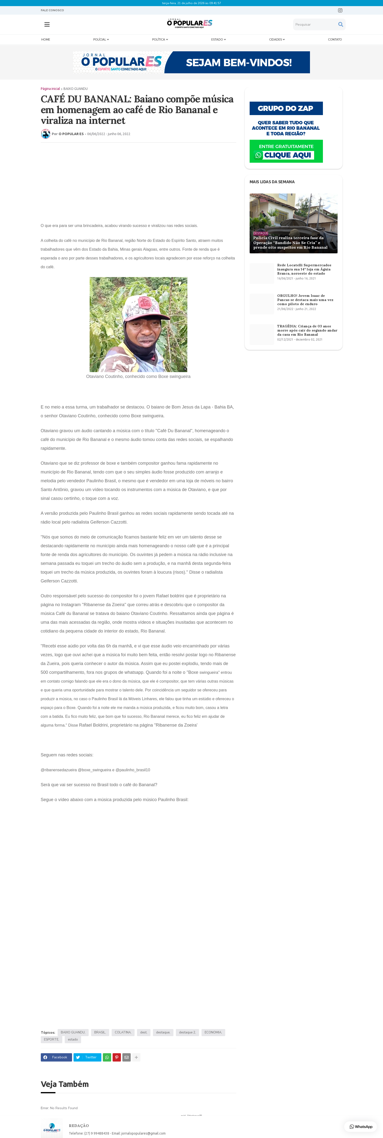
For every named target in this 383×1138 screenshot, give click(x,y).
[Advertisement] (138, 182)
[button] (47, 24)
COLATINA (123, 1032)
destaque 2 (187, 1032)
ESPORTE (51, 1039)
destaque (163, 1032)
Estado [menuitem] (217, 40)
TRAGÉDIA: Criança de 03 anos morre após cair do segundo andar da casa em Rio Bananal (307, 330)
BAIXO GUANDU (76, 88)
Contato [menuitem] (335, 40)
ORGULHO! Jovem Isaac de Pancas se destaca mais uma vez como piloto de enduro (305, 300)
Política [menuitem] (158, 40)
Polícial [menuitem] (99, 40)
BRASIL (99, 1032)
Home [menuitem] (45, 40)
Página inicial (50, 88)
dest (143, 1032)
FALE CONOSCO (52, 10)
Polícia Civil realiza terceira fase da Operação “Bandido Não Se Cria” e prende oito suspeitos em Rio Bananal (290, 242)
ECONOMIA (213, 1032)
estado (73, 1039)
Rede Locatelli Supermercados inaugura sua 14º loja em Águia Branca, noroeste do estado (304, 269)
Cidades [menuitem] (275, 40)
